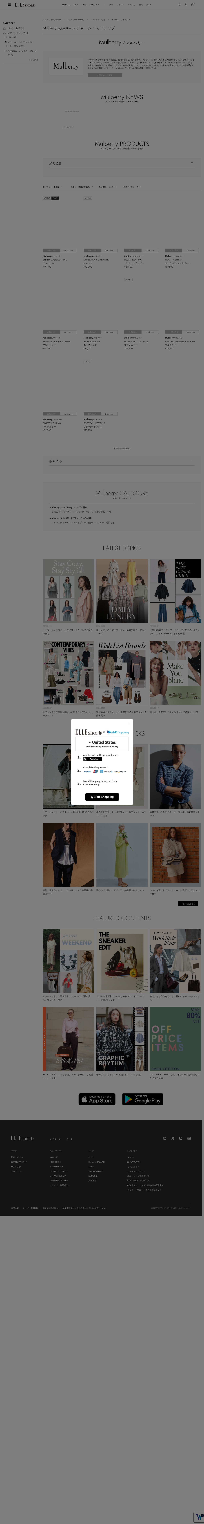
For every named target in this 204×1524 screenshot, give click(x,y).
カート (70, 1139)
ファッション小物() (15, 33)
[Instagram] (165, 1138)
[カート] (192, 4)
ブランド (120, 5)
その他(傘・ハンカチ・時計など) (99, 522)
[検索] (179, 4)
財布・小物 (106, 512)
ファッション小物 (98, 20)
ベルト (55, 522)
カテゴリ (131, 5)
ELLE (148, 5)
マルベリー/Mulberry (75, 20)
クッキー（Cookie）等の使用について (144, 1190)
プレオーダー (17, 1171)
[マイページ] (185, 4)
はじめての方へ (134, 1162)
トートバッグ (77, 512)
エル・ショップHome (52, 20)
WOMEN (66, 4)
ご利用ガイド (133, 1167)
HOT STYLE (55, 1162)
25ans (91, 1167)
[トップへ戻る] (195, 1114)
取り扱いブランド (19, 1162)
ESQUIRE (93, 1176)
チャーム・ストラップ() (20, 41)
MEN (76, 4)
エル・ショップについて (138, 1176)
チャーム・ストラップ (71, 522)
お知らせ (131, 1157)
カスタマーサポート (136, 1171)
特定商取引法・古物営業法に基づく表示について (84, 1208)
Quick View (68, 250)
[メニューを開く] (9, 4)
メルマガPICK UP (58, 1176)
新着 (111, 5)
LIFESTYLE (94, 4)
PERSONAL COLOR (59, 1181)
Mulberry (68, 507)
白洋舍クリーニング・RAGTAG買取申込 (145, 1185)
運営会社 (15, 1208)
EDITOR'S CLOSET (59, 1171)
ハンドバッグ (92, 512)
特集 (141, 5)
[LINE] (181, 1138)
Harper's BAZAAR (97, 1162)
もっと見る (188, 903)
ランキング (16, 1167)
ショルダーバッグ (60, 512)
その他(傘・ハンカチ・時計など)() (22, 53)
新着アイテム (17, 1157)
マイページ (55, 1139)
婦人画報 (93, 1181)
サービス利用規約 (31, 1208)
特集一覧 (54, 1157)
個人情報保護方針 (51, 1208)
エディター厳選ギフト (60, 1185)
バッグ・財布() (13, 28)
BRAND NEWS (56, 1167)
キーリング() (17, 46)
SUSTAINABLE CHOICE (138, 1181)
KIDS (84, 4)
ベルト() (12, 37)
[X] (173, 1138)
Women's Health (96, 1171)
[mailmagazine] (189, 1138)
